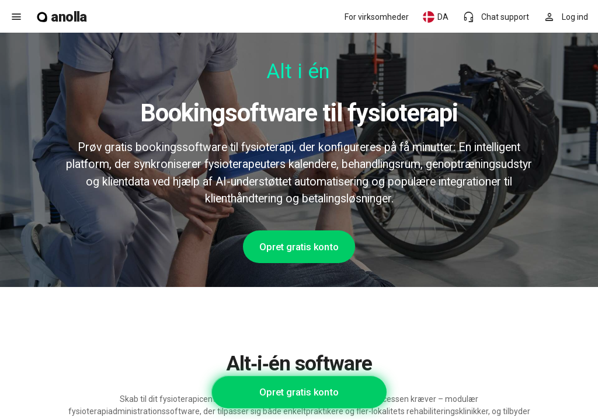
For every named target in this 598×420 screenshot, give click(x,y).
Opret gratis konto (298, 247)
